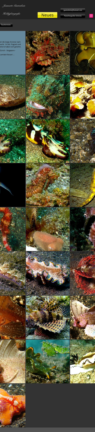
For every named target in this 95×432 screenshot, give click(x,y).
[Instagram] (91, 16)
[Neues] (47, 15)
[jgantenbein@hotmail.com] (72, 10)
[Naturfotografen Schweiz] (72, 16)
